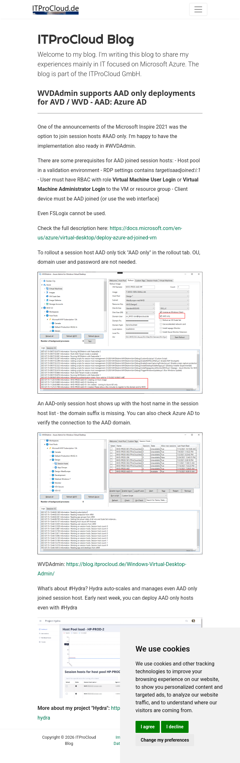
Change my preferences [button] (165, 740)
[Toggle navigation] (198, 9)
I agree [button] (148, 726)
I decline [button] (174, 726)
